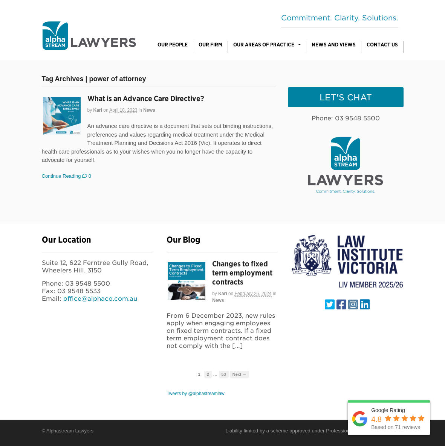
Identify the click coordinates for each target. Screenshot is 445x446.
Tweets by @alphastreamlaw (196, 393)
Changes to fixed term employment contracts (242, 272)
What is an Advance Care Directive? (145, 98)
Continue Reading (61, 176)
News (149, 110)
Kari (97, 110)
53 (224, 374)
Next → (239, 374)
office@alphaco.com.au (100, 298)
